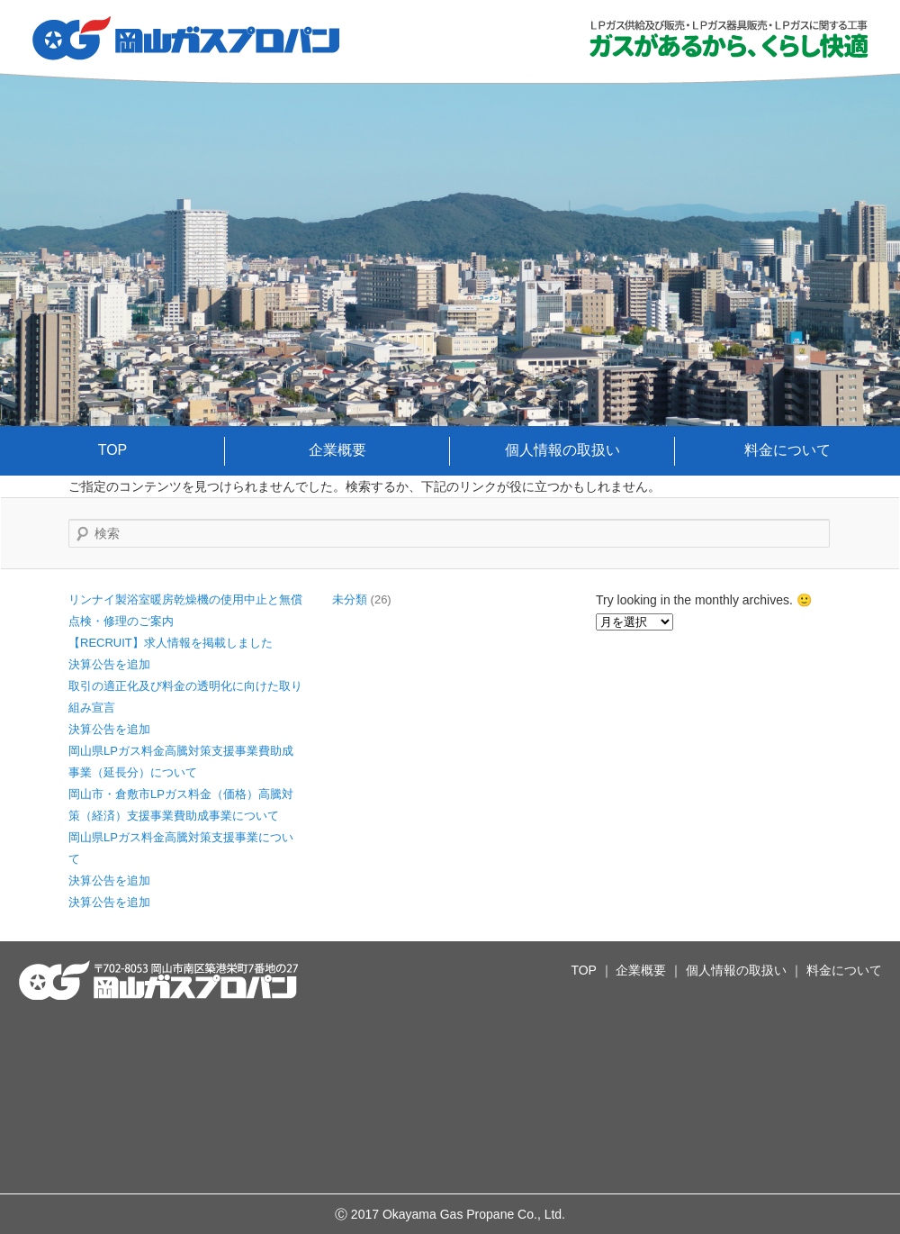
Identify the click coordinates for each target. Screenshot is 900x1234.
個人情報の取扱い (562, 450)
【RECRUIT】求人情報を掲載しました (170, 642)
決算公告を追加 (109, 664)
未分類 (349, 599)
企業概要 (337, 450)
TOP (113, 450)
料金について (787, 450)
